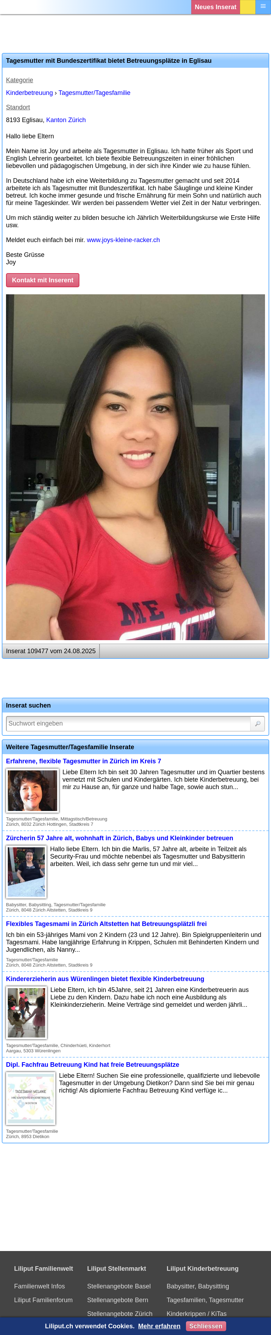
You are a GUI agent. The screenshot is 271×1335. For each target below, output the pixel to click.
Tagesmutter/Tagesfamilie (95, 92)
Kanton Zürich (66, 120)
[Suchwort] (135, 724)
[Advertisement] (135, 33)
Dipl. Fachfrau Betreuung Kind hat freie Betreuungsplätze (92, 1064)
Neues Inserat (215, 7)
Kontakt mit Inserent (42, 280)
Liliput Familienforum (43, 1300)
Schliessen (206, 1326)
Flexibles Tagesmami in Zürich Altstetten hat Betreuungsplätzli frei (106, 923)
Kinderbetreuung (29, 92)
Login (247, 7)
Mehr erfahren (159, 1326)
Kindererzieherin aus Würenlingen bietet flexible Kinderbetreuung (105, 978)
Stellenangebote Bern (117, 1300)
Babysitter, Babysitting (198, 1286)
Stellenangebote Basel (119, 1286)
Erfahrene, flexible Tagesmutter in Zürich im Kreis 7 (83, 761)
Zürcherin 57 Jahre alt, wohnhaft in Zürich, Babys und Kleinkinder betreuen (119, 838)
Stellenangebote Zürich (119, 1313)
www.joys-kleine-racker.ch (123, 239)
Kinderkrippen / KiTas (197, 1313)
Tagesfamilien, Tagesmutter (205, 1300)
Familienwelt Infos (39, 1286)
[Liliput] (19, 7)
